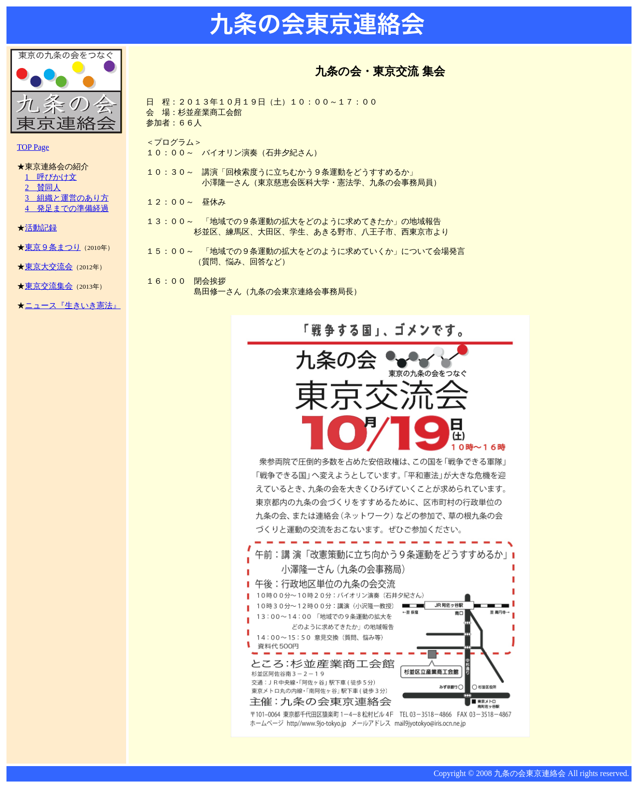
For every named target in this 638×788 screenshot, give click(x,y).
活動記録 (41, 228)
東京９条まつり (53, 247)
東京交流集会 (49, 286)
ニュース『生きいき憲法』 (73, 305)
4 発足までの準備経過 (67, 208)
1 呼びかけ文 (51, 177)
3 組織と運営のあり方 (67, 198)
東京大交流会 (49, 266)
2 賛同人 (43, 187)
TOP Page (33, 147)
